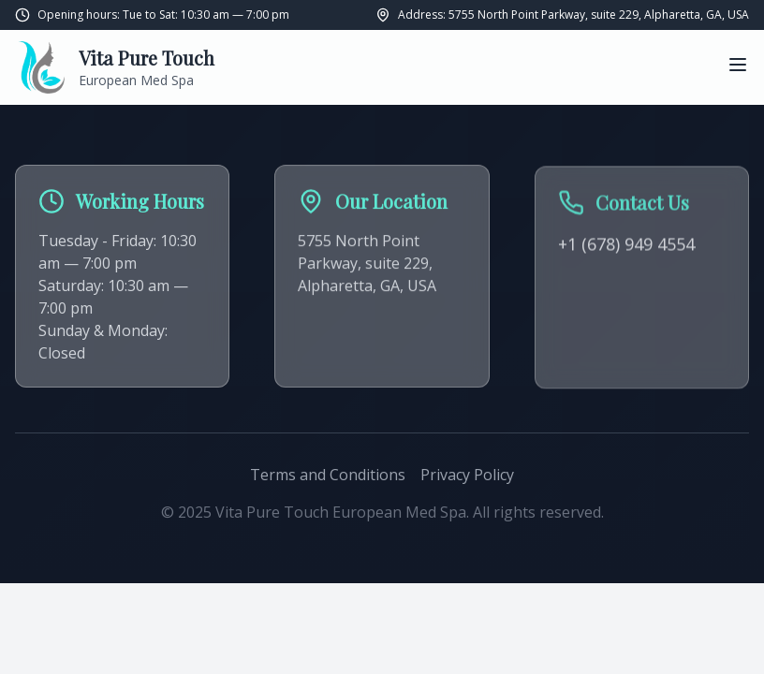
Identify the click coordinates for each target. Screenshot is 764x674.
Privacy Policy (467, 474)
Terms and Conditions (327, 474)
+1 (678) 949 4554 (626, 246)
